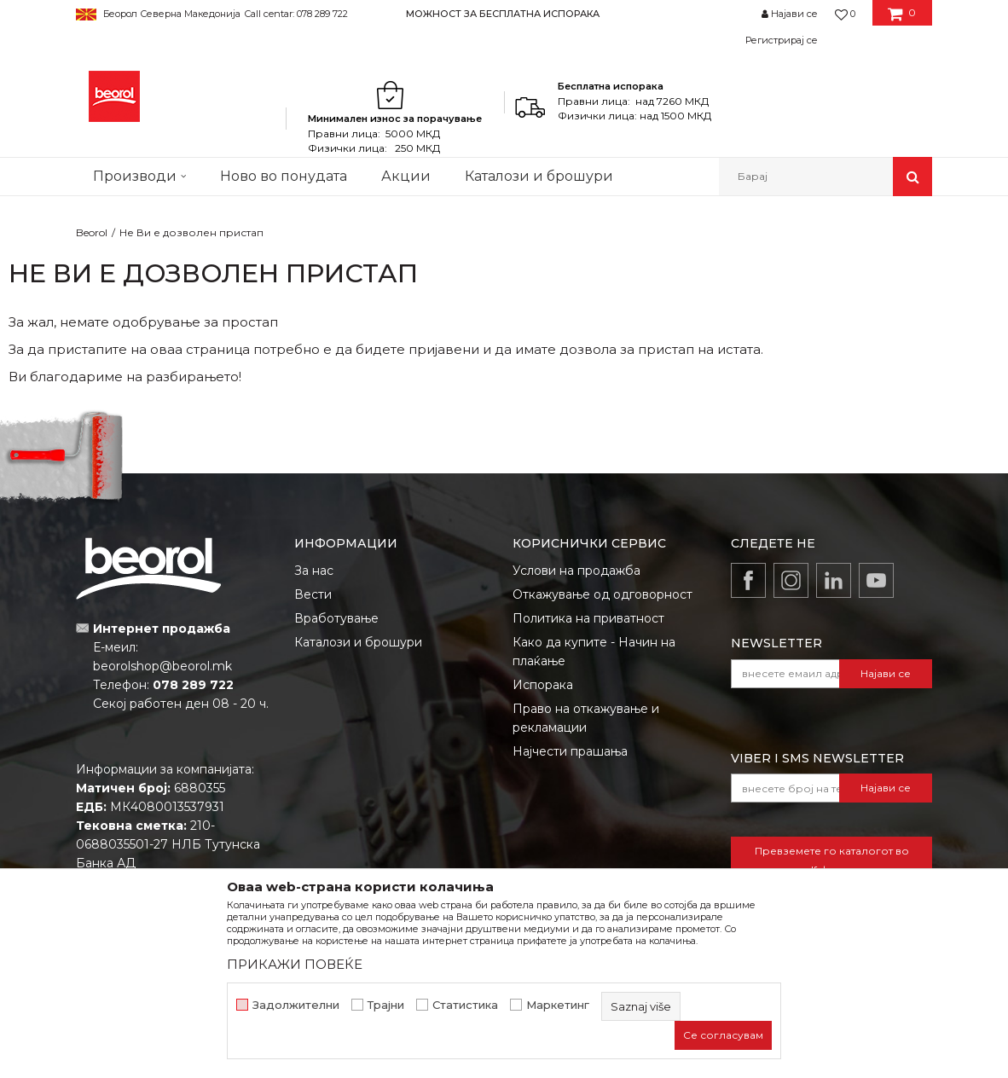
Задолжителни (295, 1005)
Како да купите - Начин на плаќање (594, 652)
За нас (313, 570)
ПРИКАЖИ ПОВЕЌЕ (294, 964)
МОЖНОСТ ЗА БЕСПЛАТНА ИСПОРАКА (503, 14)
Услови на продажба (576, 570)
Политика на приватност (588, 618)
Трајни (386, 1005)
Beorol (91, 232)
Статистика (465, 1005)
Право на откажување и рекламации (586, 718)
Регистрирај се (781, 40)
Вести (313, 594)
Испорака (543, 685)
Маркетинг (557, 1005)
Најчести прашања (570, 751)
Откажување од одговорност (602, 594)
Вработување (336, 618)
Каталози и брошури (358, 642)
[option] (503, 13)
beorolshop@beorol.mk (162, 666)
